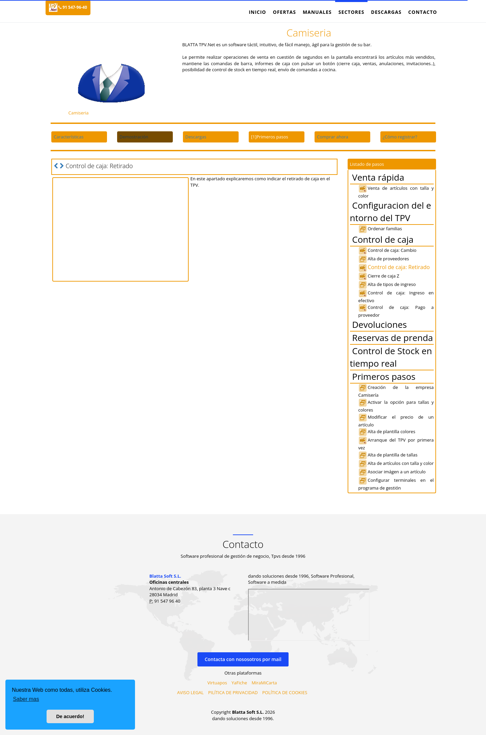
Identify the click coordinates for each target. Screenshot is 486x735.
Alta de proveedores (383, 259)
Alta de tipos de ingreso (387, 284)
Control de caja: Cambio (387, 250)
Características (68, 137)
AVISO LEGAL (190, 692)
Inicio (257, 12)
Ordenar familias (380, 229)
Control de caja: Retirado (394, 267)
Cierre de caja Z (378, 276)
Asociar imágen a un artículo (392, 472)
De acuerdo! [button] (70, 716)
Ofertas (284, 12)
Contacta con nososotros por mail (243, 659)
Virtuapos (217, 683)
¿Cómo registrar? (400, 137)
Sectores (351, 12)
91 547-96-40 (72, 7)
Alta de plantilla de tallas (387, 455)
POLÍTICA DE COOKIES (284, 692)
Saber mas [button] (26, 699)
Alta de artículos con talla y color (396, 463)
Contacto (422, 12)
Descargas (386, 12)
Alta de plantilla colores (386, 431)
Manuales (317, 12)
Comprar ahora (332, 137)
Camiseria (78, 113)
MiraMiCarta (264, 683)
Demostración (133, 137)
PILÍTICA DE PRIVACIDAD (233, 692)
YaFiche (239, 683)
